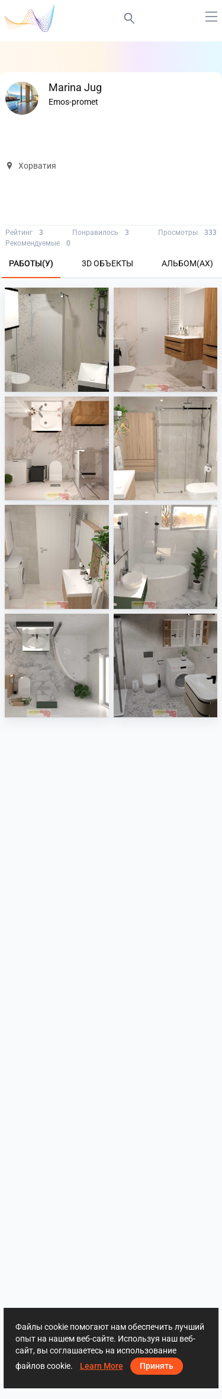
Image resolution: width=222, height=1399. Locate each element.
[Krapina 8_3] (57, 557)
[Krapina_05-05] (166, 666)
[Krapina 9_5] (166, 340)
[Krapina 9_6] (57, 449)
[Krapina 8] (166, 449)
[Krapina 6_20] (57, 666)
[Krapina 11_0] (57, 340)
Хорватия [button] (30, 165)
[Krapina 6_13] (166, 557)
